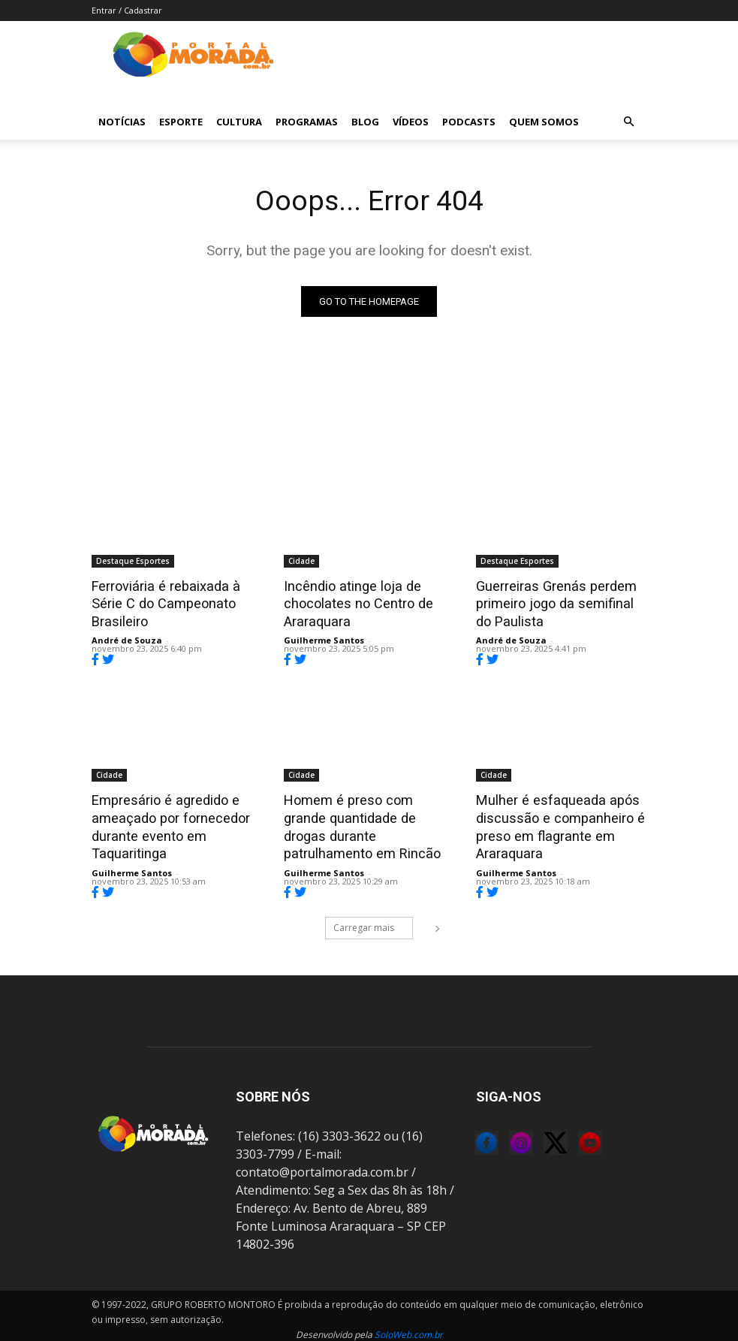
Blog (365, 121)
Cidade (301, 561)
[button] (629, 121)
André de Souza (127, 621)
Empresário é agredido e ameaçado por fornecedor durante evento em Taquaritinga (166, 822)
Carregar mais (373, 920)
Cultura (239, 121)
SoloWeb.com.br (409, 1327)
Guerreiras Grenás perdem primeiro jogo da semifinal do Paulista (559, 602)
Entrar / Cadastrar (127, 10)
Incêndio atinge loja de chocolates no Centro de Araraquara (353, 602)
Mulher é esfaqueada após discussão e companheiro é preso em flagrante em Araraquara (553, 822)
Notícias (122, 121)
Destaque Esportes (133, 561)
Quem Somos (544, 121)
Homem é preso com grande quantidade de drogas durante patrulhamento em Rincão (369, 814)
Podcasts (469, 121)
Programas (307, 121)
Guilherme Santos (324, 637)
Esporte (181, 121)
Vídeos (411, 121)
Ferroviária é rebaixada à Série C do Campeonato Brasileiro (176, 594)
